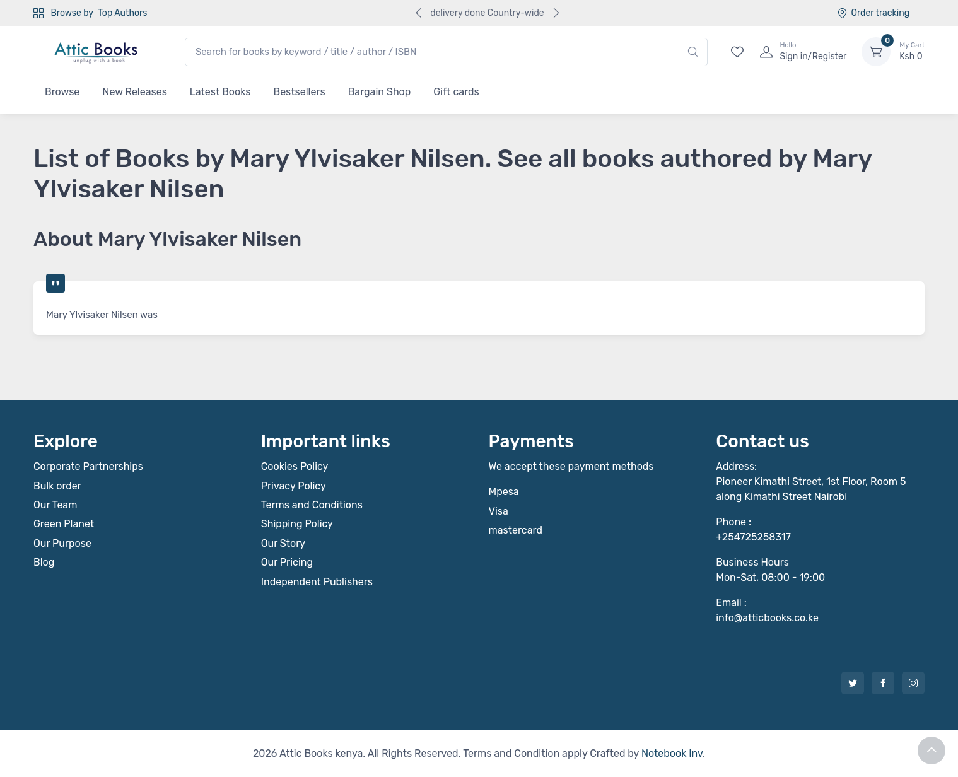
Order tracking (873, 13)
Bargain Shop (379, 92)
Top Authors (122, 13)
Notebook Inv (672, 753)
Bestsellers (299, 92)
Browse (62, 92)
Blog (43, 562)
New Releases (134, 92)
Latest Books (220, 92)
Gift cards (456, 92)
